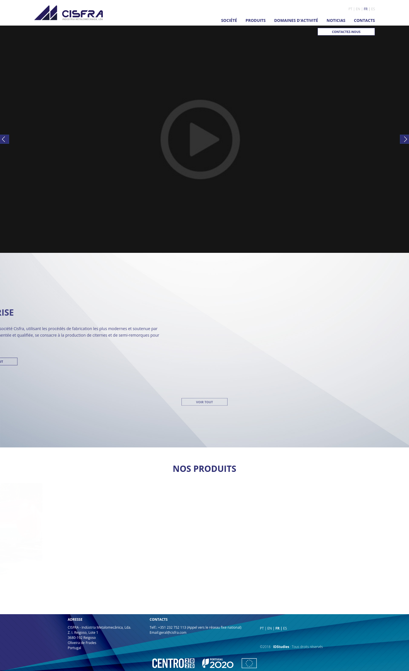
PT (350, 9)
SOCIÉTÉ (229, 20)
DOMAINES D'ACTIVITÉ (296, 20)
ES (373, 9)
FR (366, 9)
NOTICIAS (336, 20)
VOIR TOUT (204, 280)
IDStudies (281, 646)
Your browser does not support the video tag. (204, 139)
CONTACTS (364, 20)
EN (358, 9)
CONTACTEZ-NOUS (346, 32)
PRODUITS (256, 20)
